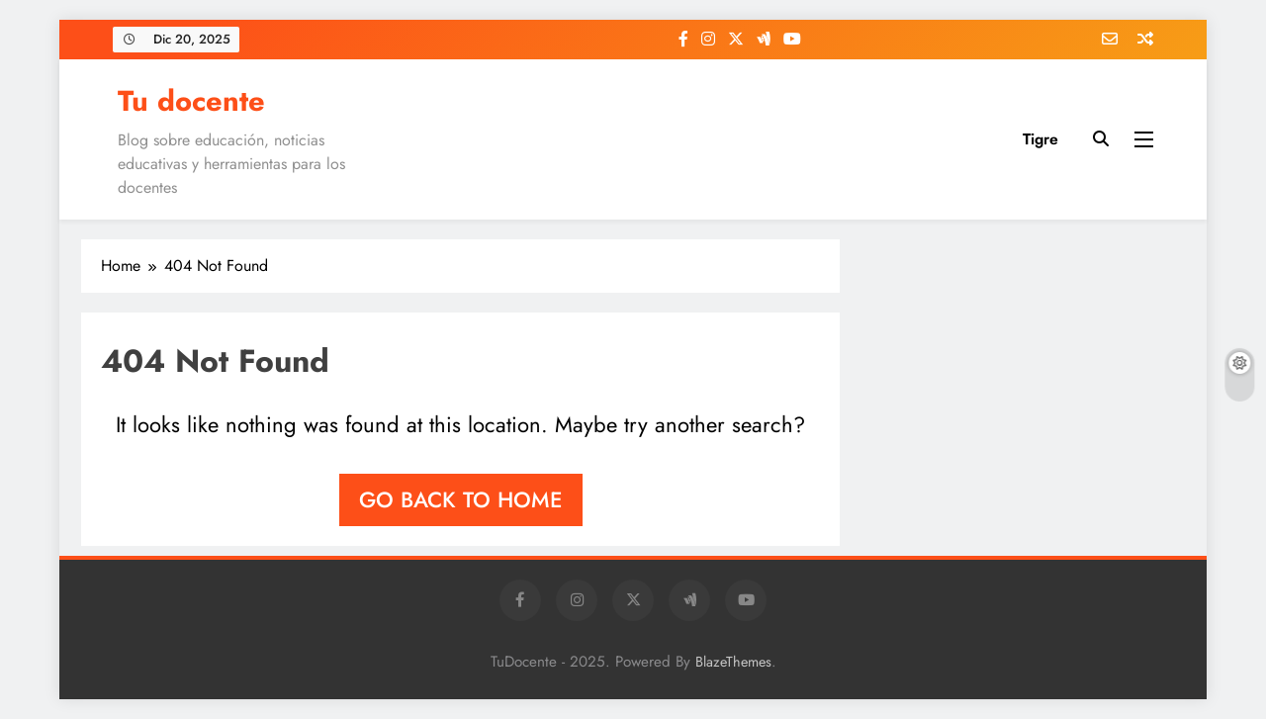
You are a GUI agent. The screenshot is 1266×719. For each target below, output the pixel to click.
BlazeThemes (733, 662)
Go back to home (461, 499)
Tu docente (191, 101)
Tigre (1040, 139)
